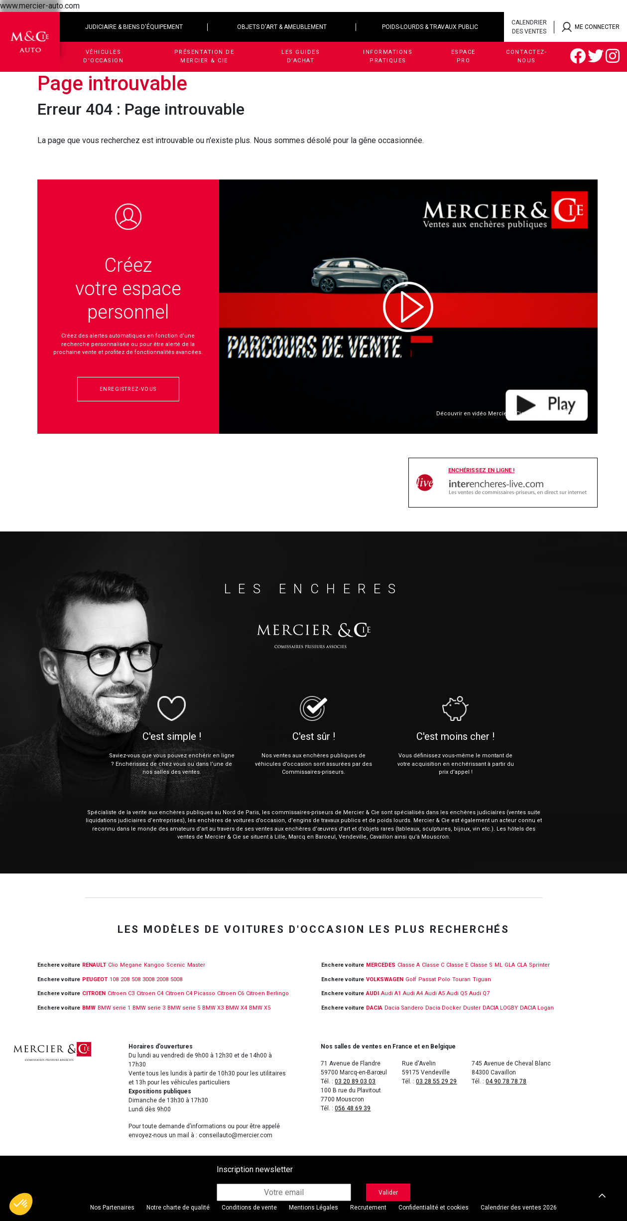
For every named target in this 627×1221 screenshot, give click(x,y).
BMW (89, 1008)
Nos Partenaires (112, 1207)
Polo (444, 979)
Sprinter (539, 965)
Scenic (175, 965)
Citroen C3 (121, 993)
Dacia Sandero (403, 1008)
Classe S (481, 965)
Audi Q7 (479, 993)
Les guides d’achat (300, 56)
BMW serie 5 (183, 1008)
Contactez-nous (526, 56)
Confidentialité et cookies (433, 1207)
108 (114, 979)
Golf (410, 979)
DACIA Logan (537, 1008)
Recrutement (368, 1207)
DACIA (374, 1008)
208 (125, 979)
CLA (522, 965)
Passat (427, 979)
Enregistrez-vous (128, 389)
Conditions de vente (249, 1207)
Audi (372, 993)
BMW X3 (213, 1008)
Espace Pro (463, 56)
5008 (176, 979)
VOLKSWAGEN (384, 979)
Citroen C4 (149, 993)
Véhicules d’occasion (103, 56)
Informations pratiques (387, 56)
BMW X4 (236, 1008)
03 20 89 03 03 (355, 1081)
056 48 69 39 (353, 1108)
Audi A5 (435, 993)
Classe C (433, 965)
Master (196, 965)
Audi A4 (413, 993)
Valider (388, 1192)
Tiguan (482, 979)
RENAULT (94, 965)
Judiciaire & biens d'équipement (134, 26)
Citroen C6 (230, 993)
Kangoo (154, 965)
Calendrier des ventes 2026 (519, 1207)
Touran (461, 979)
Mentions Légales (313, 1207)
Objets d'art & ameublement (282, 26)
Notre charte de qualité (178, 1207)
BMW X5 (259, 1008)
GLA (509, 965)
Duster (472, 1008)
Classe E (457, 965)
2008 (162, 979)
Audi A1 (391, 993)
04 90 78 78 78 (506, 1081)
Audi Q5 (457, 993)
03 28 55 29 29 (436, 1081)
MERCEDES (380, 965)
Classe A (408, 965)
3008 (148, 979)
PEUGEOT (95, 979)
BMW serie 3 (148, 1008)
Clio (113, 965)
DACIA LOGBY (500, 1008)
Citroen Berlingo (267, 993)
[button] (21, 1204)
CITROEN (94, 993)
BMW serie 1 (114, 1008)
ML (498, 965)
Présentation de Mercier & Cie (204, 56)
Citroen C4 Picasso (190, 993)
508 (135, 979)
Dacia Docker (443, 1008)
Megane (131, 965)
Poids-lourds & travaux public (430, 26)
